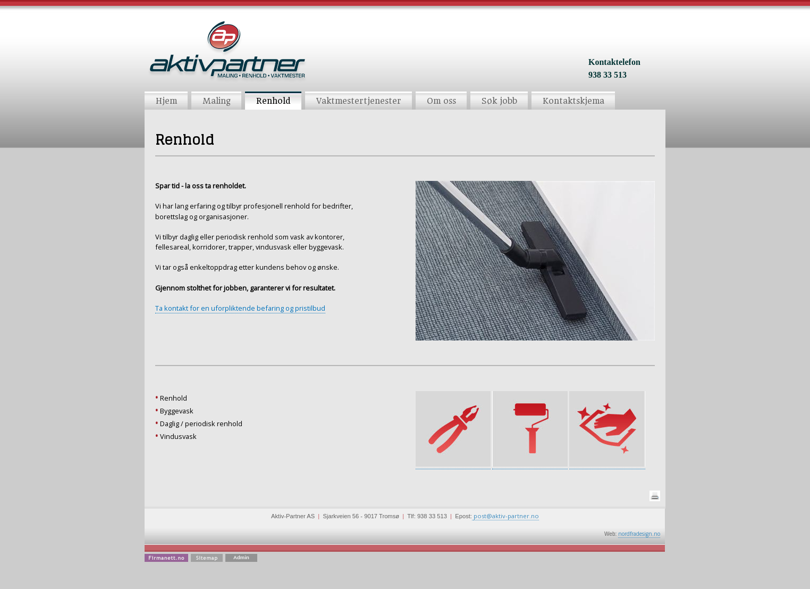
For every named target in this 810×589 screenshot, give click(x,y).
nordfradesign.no (639, 533)
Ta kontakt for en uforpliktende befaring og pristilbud (240, 308)
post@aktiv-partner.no (506, 516)
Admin (241, 557)
